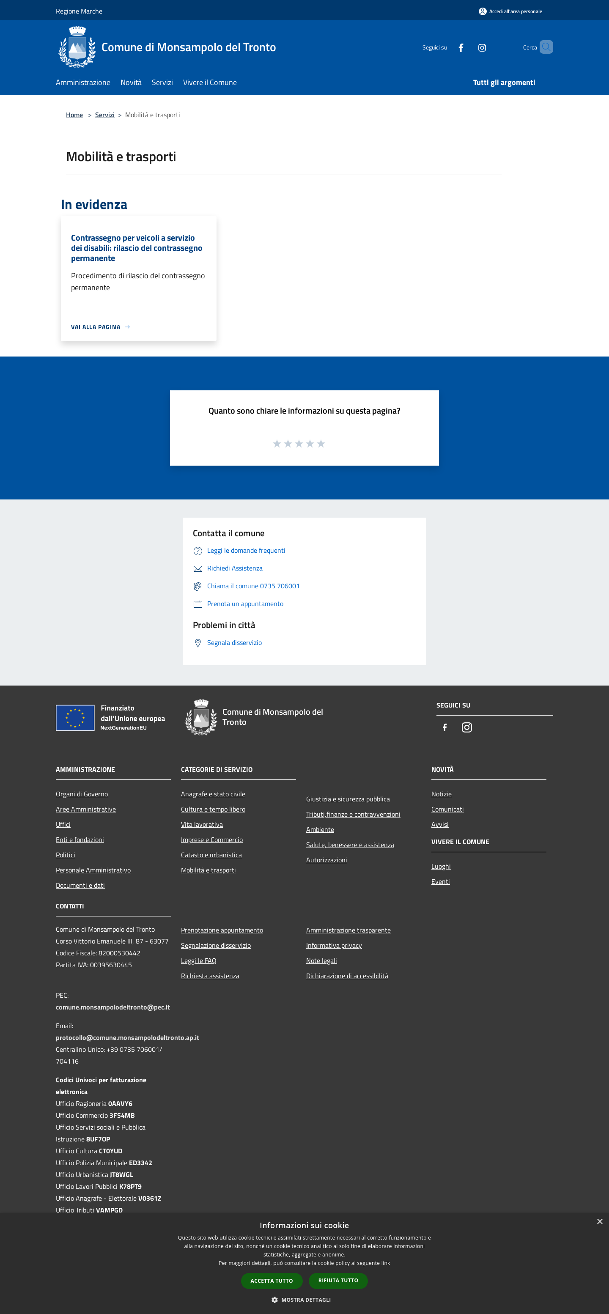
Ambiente (320, 829)
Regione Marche (79, 11)
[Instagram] (467, 46)
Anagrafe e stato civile (213, 794)
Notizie (441, 794)
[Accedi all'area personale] (510, 11)
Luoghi (441, 866)
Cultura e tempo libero (213, 809)
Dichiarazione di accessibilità (347, 976)
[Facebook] (446, 46)
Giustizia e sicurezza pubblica (348, 799)
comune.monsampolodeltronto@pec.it (113, 1007)
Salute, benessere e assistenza (350, 844)
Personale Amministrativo (93, 870)
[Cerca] (543, 47)
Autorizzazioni (326, 860)
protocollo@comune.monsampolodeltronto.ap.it (127, 1037)
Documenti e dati (80, 885)
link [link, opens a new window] (385, 1263)
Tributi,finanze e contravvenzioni (353, 814)
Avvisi (440, 824)
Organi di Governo (82, 794)
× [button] (599, 1222)
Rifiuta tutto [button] (338, 1280)
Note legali (321, 960)
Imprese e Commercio (212, 839)
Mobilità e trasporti (208, 870)
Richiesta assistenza (210, 976)
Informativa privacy (334, 945)
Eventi (440, 881)
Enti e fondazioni (80, 839)
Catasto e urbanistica (211, 855)
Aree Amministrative (86, 809)
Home (74, 115)
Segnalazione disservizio (216, 945)
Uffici (63, 824)
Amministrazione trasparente (348, 930)
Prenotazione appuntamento (222, 930)
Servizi (105, 115)
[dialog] (304, 1263)
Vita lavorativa (202, 824)
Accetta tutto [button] (272, 1280)
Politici (65, 855)
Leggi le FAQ (199, 960)
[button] (304, 1299)
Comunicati (447, 809)
